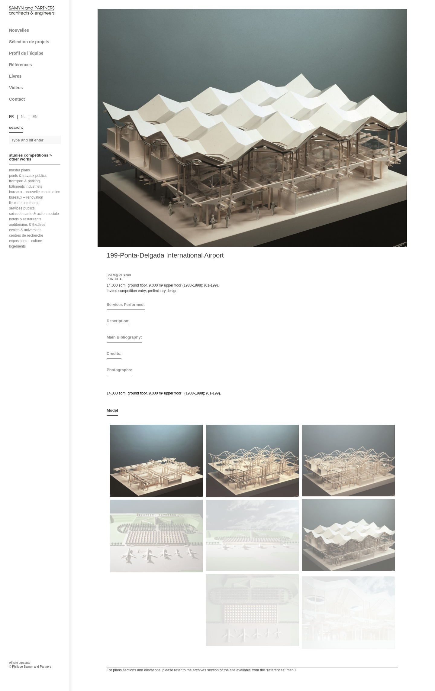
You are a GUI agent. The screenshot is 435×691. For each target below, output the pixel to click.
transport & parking (24, 181)
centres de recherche (26, 235)
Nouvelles (19, 30)
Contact (37, 99)
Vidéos (16, 87)
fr (11, 117)
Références (37, 64)
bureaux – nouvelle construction (34, 192)
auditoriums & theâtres (27, 224)
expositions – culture (25, 241)
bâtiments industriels (25, 186)
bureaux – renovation (26, 197)
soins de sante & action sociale (34, 214)
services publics (22, 208)
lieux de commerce (24, 203)
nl (23, 117)
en (35, 117)
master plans (19, 170)
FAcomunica (35, 673)
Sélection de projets (37, 41)
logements (17, 246)
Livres (37, 76)
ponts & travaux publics (28, 176)
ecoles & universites (25, 230)
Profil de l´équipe (37, 53)
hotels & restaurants (25, 219)
